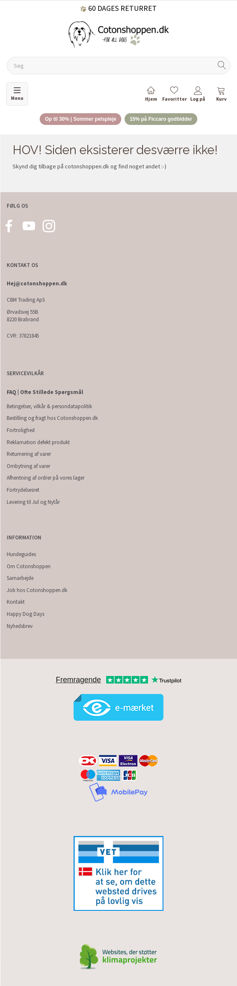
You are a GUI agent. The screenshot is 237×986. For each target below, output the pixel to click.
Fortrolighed (21, 430)
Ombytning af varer (28, 466)
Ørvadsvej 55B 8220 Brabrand (23, 315)
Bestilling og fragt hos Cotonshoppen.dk (52, 418)
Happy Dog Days (25, 614)
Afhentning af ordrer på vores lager (45, 477)
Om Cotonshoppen (29, 566)
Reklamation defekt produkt (38, 442)
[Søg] (222, 66)
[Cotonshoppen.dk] (119, 34)
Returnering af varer (29, 453)
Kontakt (16, 601)
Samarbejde (20, 578)
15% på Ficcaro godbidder (161, 119)
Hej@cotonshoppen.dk (37, 283)
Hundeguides (21, 554)
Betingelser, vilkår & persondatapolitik (49, 406)
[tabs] (221, 95)
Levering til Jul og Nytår (33, 502)
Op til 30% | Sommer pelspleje (80, 119)
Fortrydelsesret (23, 489)
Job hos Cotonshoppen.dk (37, 590)
